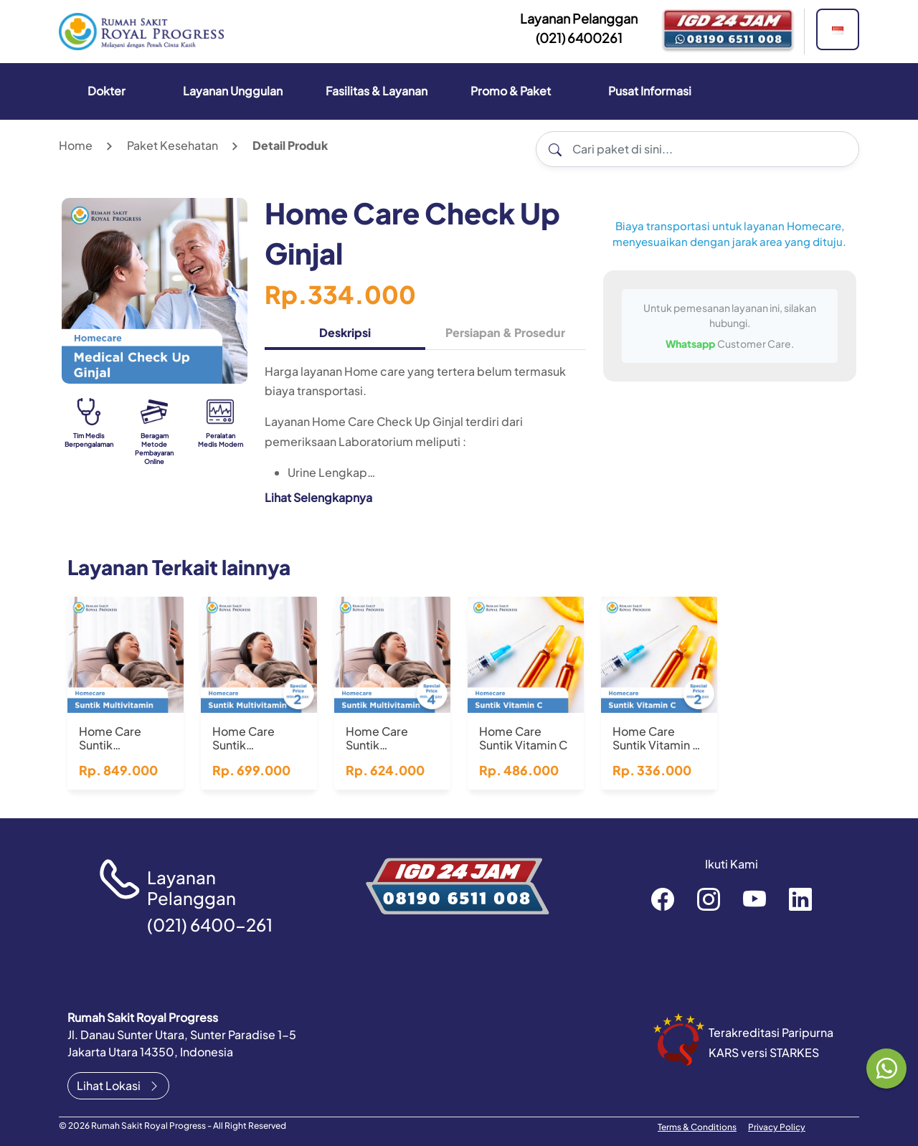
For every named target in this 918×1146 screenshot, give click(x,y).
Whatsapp (691, 343)
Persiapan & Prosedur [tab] (505, 332)
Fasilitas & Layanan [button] (376, 90)
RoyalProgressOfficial (754, 898)
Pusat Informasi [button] (649, 90)
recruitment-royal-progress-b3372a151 (800, 898)
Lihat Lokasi (118, 1085)
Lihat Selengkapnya (318, 497)
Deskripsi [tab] (345, 332)
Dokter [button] (106, 90)
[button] (837, 29)
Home (76, 145)
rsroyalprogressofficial (662, 898)
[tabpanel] (425, 439)
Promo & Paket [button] (510, 90)
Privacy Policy (776, 1127)
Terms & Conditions (697, 1127)
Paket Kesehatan (172, 145)
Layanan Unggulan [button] (233, 90)
